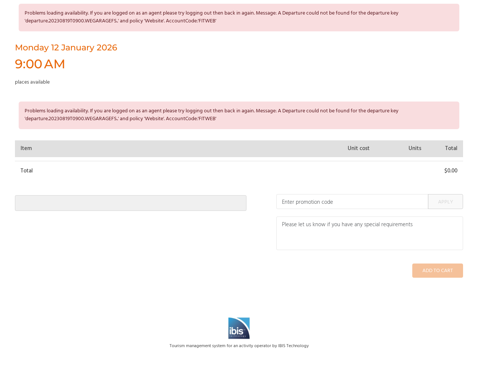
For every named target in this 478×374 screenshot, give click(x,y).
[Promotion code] (352, 201)
